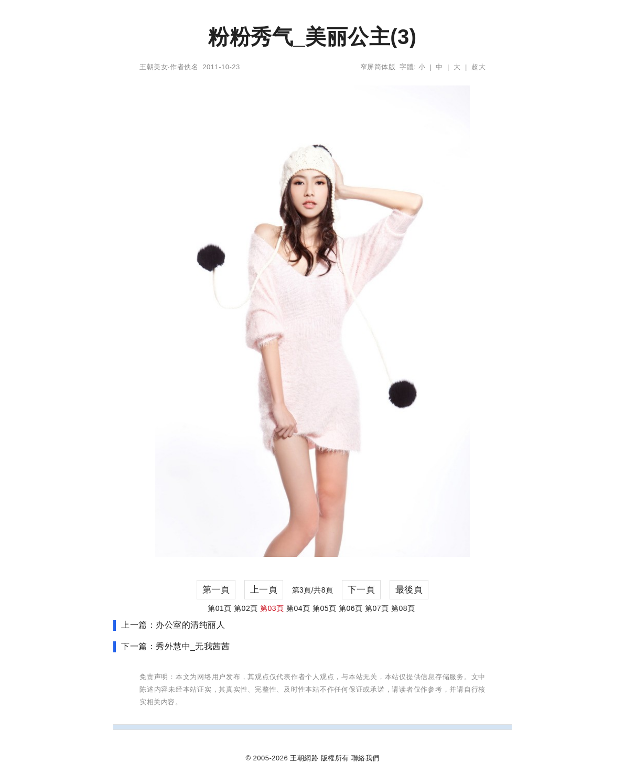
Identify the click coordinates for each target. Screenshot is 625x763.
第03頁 (272, 608)
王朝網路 (304, 758)
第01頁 (220, 608)
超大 (478, 67)
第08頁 (403, 608)
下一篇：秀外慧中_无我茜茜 (175, 646)
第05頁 (324, 608)
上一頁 (264, 590)
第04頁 (298, 608)
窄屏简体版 (378, 67)
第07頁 (377, 608)
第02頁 (246, 608)
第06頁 (351, 608)
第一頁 (216, 590)
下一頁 (361, 590)
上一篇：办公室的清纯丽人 (173, 624)
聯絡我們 (365, 758)
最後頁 (409, 590)
